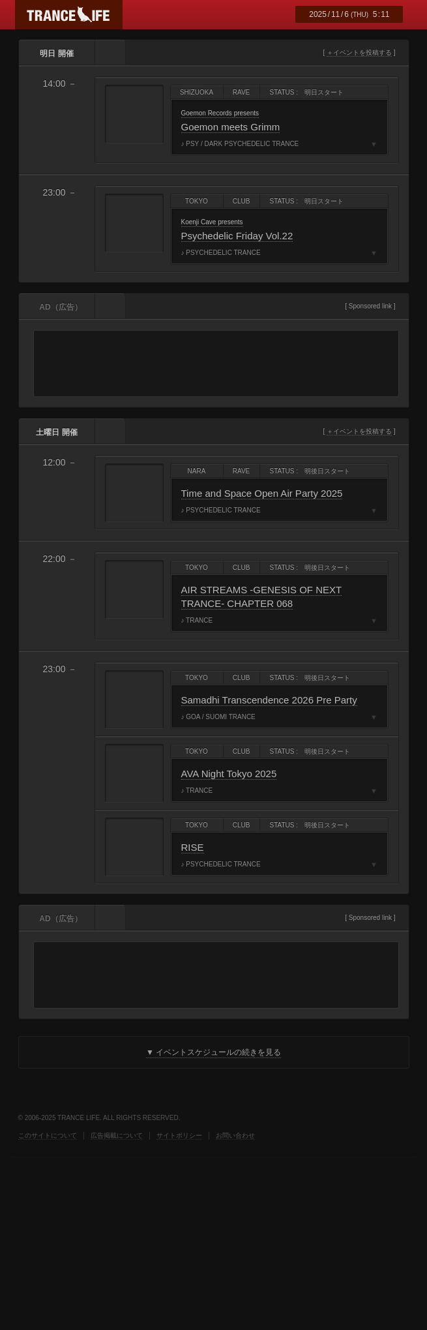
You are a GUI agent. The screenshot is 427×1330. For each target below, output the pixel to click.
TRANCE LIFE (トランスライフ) (69, 14)
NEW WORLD (301, 1188)
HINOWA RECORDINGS (341, 1188)
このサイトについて (47, 1135)
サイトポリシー (179, 1135)
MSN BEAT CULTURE (222, 1188)
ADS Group (180, 1188)
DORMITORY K (96, 1188)
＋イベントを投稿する (359, 52)
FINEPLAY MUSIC (172, 1231)
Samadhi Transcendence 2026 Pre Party (269, 699)
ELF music (139, 1188)
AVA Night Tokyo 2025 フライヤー (134, 773)
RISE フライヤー (134, 847)
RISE (192, 847)
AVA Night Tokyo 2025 (229, 773)
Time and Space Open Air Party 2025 (262, 493)
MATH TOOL (42, 1231)
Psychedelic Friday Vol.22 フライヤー (134, 223)
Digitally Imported (44, 1188)
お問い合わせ (235, 1135)
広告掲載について (117, 1135)
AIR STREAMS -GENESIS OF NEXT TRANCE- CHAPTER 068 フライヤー (134, 589)
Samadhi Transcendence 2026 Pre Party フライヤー (134, 699)
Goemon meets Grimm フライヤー (134, 114)
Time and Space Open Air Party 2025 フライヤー (134, 493)
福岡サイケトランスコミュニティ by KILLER (264, 1188)
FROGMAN (96, 1231)
